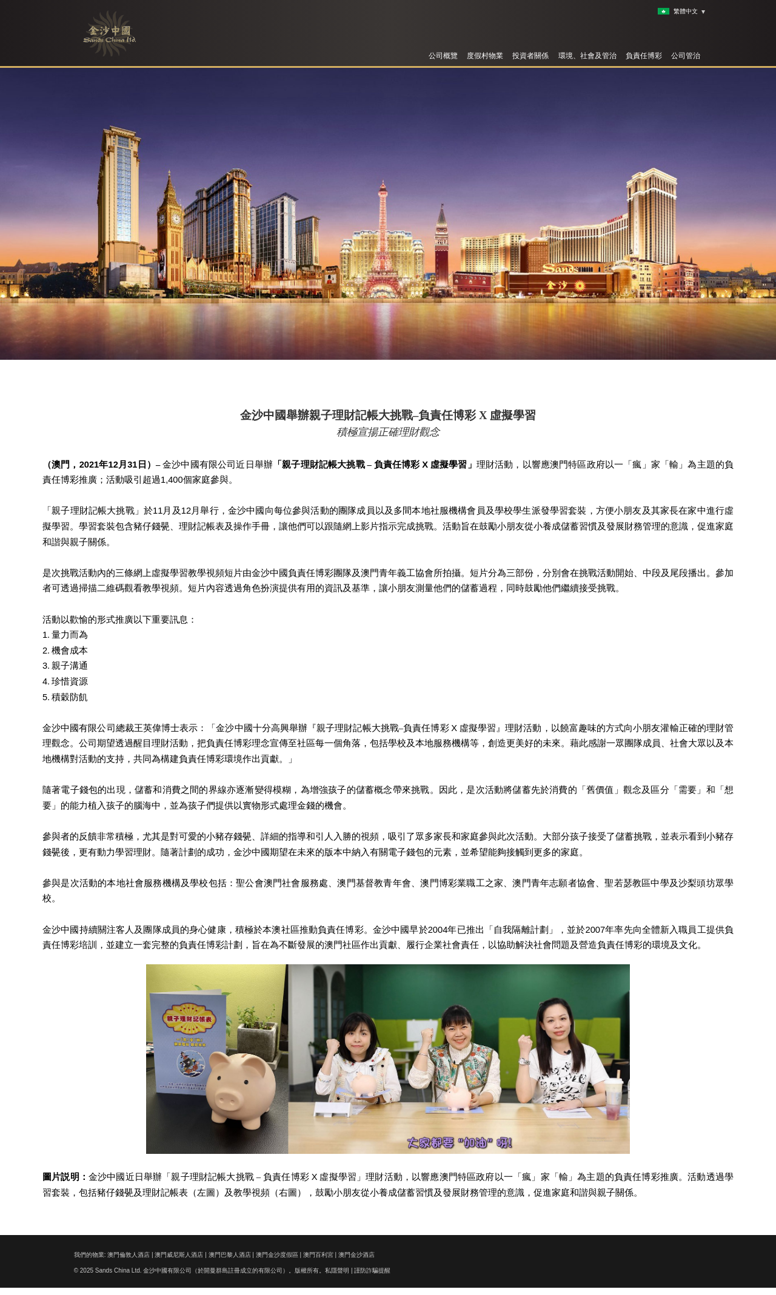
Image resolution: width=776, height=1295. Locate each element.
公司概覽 (443, 55)
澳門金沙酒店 (356, 1254)
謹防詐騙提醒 (372, 1270)
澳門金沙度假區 (277, 1254)
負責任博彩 (644, 55)
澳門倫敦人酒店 (128, 1254)
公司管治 (685, 55)
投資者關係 (530, 55)
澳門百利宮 (318, 1254)
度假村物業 (485, 55)
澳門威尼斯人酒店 (179, 1254)
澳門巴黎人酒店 (230, 1254)
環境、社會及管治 (587, 55)
